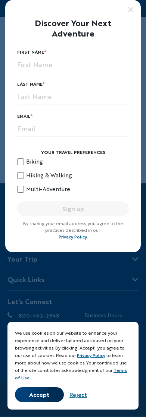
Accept (39, 394)
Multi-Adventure (48, 189)
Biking (34, 161)
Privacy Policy (73, 237)
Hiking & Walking (49, 175)
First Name (30, 52)
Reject (78, 395)
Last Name (30, 84)
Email (24, 116)
